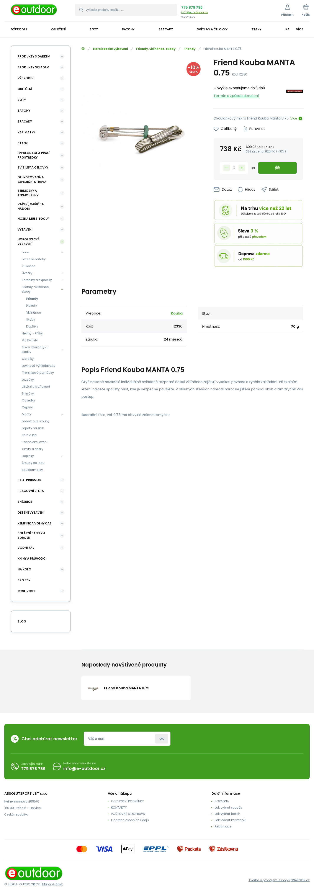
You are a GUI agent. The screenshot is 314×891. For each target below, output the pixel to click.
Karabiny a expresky (37, 280)
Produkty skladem (33, 67)
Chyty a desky (32, 449)
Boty (22, 100)
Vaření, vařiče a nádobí (31, 206)
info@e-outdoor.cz (194, 12)
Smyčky (28, 393)
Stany (23, 143)
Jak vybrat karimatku (230, 820)
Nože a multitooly (33, 218)
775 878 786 (192, 7)
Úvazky (27, 273)
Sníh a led (29, 435)
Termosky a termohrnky (28, 192)
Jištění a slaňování (36, 386)
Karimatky (26, 132)
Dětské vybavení (31, 512)
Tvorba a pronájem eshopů (269, 880)
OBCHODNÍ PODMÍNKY (127, 801)
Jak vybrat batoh (227, 814)
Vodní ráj (26, 547)
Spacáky (25, 121)
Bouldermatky (32, 470)
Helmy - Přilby (32, 333)
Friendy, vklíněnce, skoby (155, 49)
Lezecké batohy (34, 259)
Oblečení (25, 89)
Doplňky (32, 326)
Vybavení (25, 229)
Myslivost (26, 591)
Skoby (30, 319)
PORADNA (222, 801)
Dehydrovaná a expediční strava (32, 179)
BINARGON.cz (300, 880)
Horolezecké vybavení (110, 49)
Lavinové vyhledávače (39, 366)
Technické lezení (34, 442)
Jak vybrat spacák (228, 807)
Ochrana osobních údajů (130, 820)
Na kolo (24, 569)
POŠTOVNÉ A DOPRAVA (128, 814)
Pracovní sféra (31, 491)
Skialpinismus (29, 480)
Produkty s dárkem (34, 56)
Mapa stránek (52, 884)
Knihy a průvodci (32, 558)
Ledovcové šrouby (35, 421)
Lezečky (28, 379)
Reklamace (223, 826)
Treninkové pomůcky (38, 372)
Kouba (177, 313)
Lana (25, 252)
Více (293, 118)
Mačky (27, 414)
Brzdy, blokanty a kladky (34, 349)
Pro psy (24, 580)
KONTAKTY (119, 807)
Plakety (31, 305)
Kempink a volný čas (35, 523)
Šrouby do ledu (33, 463)
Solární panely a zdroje (31, 535)
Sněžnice (25, 502)
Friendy (189, 49)
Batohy (24, 110)
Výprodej (26, 78)
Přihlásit (161, 739)
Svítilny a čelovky (33, 167)
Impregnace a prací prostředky (34, 155)
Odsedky (28, 400)
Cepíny (27, 407)
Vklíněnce (33, 312)
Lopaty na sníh (33, 428)
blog (22, 621)
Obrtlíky (28, 359)
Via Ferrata (30, 340)
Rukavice (28, 266)
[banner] (34, 11)
